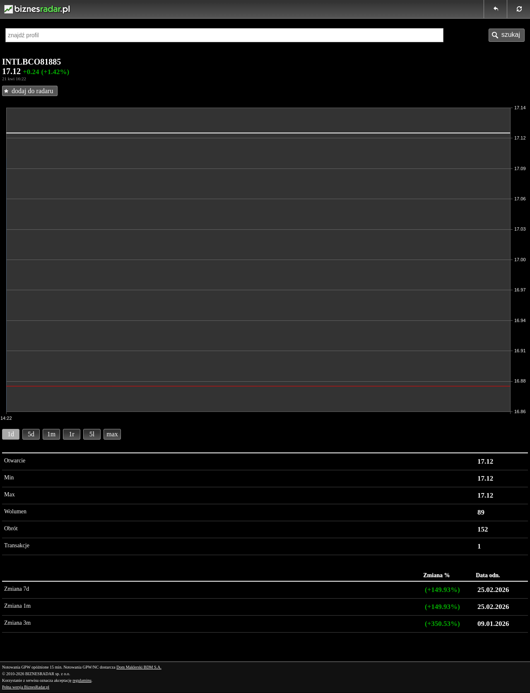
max (112, 434)
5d (31, 434)
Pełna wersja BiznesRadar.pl (25, 687)
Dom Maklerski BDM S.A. (138, 667)
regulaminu (82, 680)
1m (51, 434)
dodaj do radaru (32, 90)
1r (71, 434)
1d (10, 434)
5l (91, 434)
